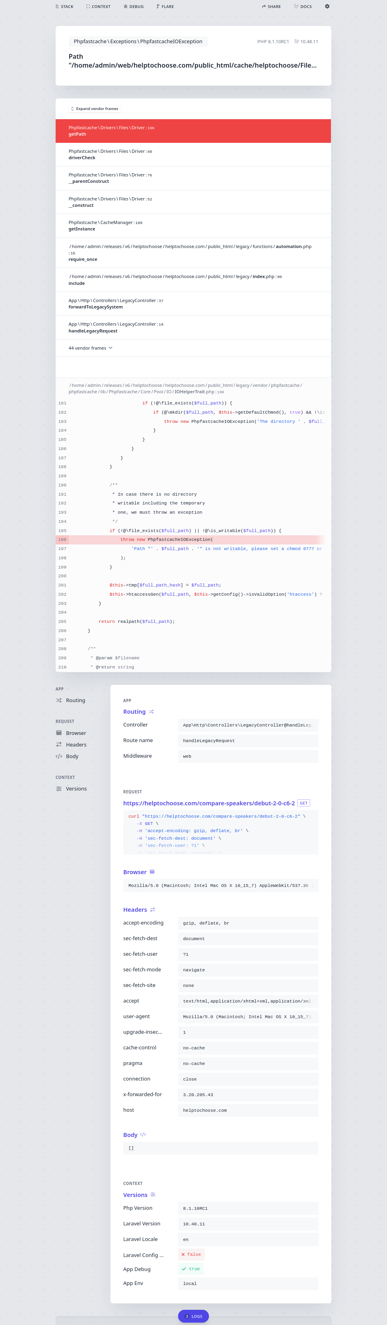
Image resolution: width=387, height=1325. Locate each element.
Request (65, 721)
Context (65, 777)
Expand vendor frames (94, 108)
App (60, 689)
